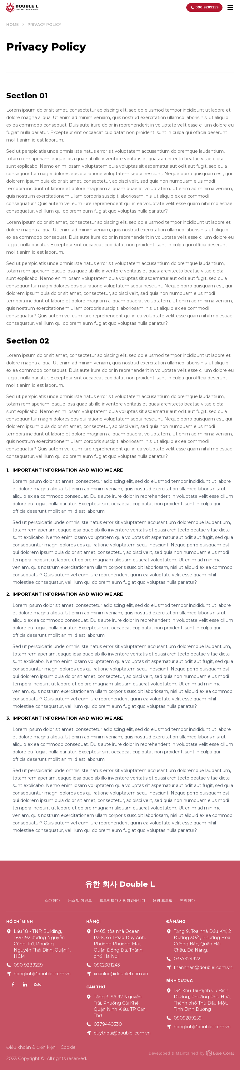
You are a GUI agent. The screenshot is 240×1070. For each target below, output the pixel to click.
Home (12, 25)
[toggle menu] (230, 7)
